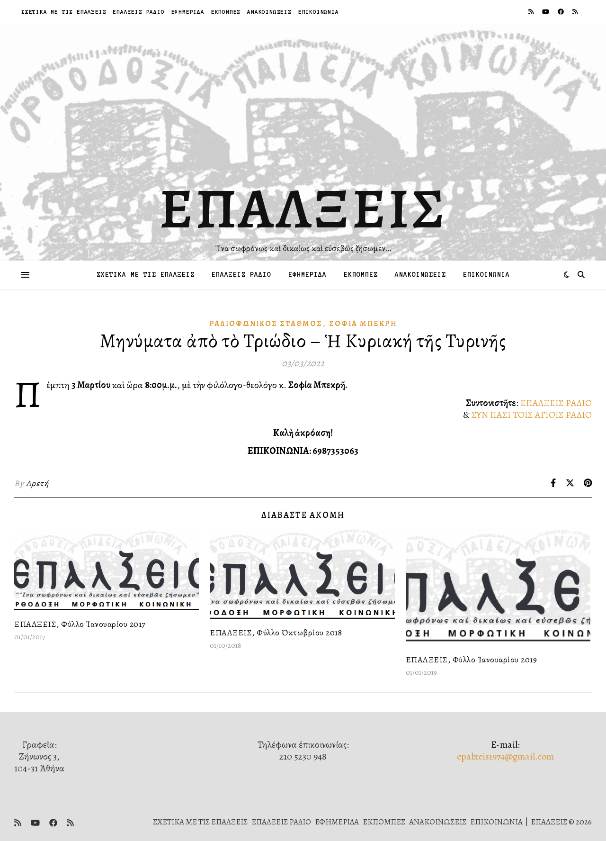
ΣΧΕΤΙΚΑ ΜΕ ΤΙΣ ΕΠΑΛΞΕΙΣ (63, 12)
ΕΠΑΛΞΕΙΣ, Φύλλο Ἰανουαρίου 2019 (471, 659)
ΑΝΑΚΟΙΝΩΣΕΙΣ (269, 12)
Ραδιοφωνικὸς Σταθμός (265, 323)
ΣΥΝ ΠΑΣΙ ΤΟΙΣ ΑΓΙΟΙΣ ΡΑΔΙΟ (532, 414)
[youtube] (546, 12)
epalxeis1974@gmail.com (505, 756)
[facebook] (561, 12)
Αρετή (37, 483)
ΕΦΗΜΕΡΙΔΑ (188, 12)
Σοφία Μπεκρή (363, 323)
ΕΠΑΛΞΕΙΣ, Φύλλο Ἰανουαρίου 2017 (80, 624)
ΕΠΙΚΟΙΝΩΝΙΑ (318, 12)
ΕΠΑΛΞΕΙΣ (303, 208)
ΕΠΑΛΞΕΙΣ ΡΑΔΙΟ (138, 12)
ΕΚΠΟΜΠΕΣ (226, 12)
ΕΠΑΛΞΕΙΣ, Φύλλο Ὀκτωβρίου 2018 (276, 632)
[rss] (531, 12)
